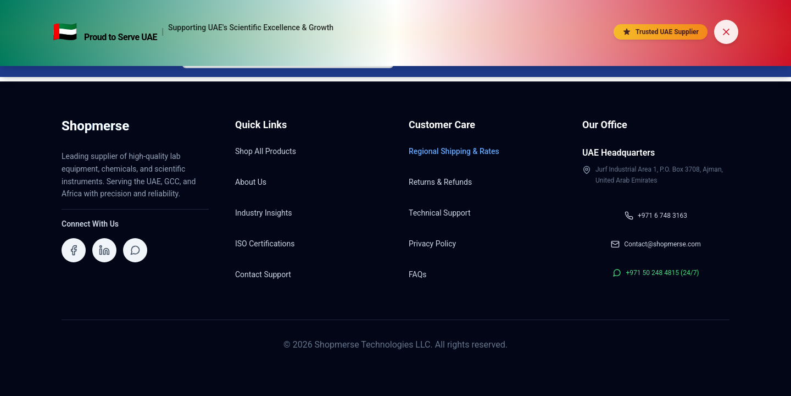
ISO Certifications (264, 243)
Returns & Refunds (440, 182)
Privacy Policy (432, 243)
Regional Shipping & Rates (454, 151)
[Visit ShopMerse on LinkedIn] (104, 250)
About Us (250, 182)
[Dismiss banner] (726, 32)
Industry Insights (263, 212)
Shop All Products (265, 151)
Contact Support (263, 274)
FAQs (418, 274)
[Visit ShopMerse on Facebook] (74, 250)
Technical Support (440, 212)
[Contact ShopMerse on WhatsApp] (135, 250)
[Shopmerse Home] (95, 129)
